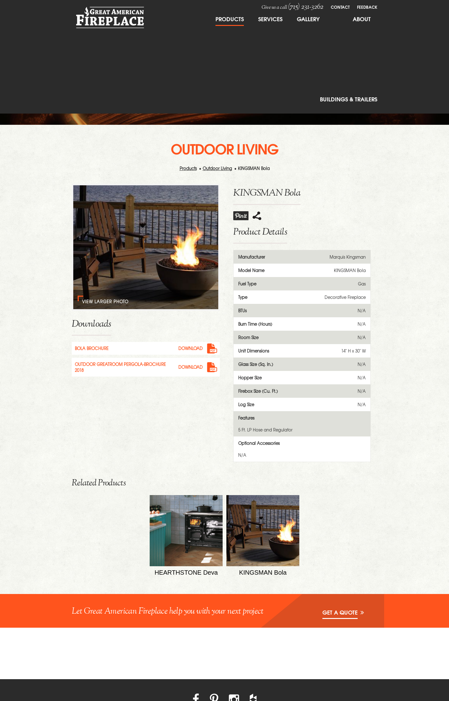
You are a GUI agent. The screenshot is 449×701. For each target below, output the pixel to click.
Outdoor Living (217, 168)
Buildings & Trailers (348, 99)
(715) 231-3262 (305, 7)
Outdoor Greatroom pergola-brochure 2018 (120, 367)
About (362, 18)
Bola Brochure (92, 348)
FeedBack (367, 7)
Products (229, 18)
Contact (340, 7)
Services (270, 18)
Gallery (308, 18)
